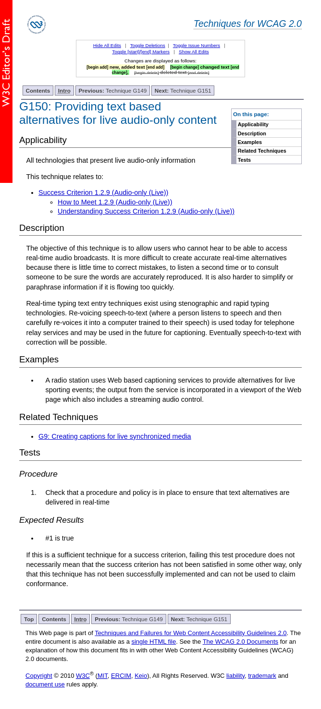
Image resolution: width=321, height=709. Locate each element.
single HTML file (153, 641)
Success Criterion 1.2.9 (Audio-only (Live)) (103, 192)
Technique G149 (113, 90)
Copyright (38, 675)
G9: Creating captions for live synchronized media (114, 436)
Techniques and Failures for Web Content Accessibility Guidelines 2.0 (190, 633)
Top (29, 619)
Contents (38, 90)
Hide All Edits (107, 45)
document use (45, 684)
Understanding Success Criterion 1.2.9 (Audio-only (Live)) (146, 211)
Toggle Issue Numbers (196, 45)
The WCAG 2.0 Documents (241, 641)
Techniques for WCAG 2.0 (248, 23)
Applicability (253, 124)
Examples (250, 142)
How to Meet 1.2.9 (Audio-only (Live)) (115, 202)
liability (235, 675)
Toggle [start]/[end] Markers (141, 51)
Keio (141, 675)
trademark (262, 675)
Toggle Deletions (147, 45)
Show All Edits (194, 51)
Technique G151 (183, 90)
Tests (244, 160)
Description (252, 133)
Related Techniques (262, 151)
